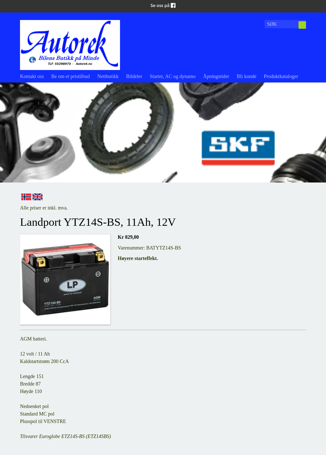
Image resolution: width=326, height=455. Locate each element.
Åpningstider (216, 76)
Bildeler (134, 76)
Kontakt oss (32, 76)
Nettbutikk (108, 76)
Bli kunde (246, 76)
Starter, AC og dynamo (173, 76)
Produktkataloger (281, 76)
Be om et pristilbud (70, 76)
